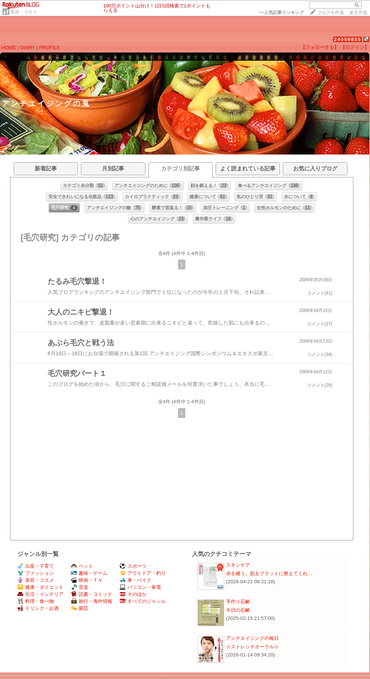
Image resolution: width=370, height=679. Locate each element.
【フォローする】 (320, 47)
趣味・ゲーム (89, 573)
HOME (8, 47)
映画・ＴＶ (87, 580)
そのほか (133, 594)
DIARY (27, 47)
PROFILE (49, 47)
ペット (82, 566)
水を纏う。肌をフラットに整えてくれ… (269, 573)
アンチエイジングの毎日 (252, 638)
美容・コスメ (23, 11)
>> (281, 12)
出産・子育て (35, 566)
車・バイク (135, 580)
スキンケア (238, 565)
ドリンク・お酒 (38, 608)
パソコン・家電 (140, 587)
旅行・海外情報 (91, 601)
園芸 (79, 608)
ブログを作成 (330, 12)
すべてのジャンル (143, 601)
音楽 (79, 587)
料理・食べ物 (35, 601)
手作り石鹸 (238, 601)
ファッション (35, 573)
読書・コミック (91, 594)
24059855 (347, 39)
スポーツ (133, 566)
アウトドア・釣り (143, 573)
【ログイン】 (354, 47)
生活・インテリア (40, 594)
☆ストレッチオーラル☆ (252, 646)
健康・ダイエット (40, 587)
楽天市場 (358, 12)
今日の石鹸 (238, 610)
